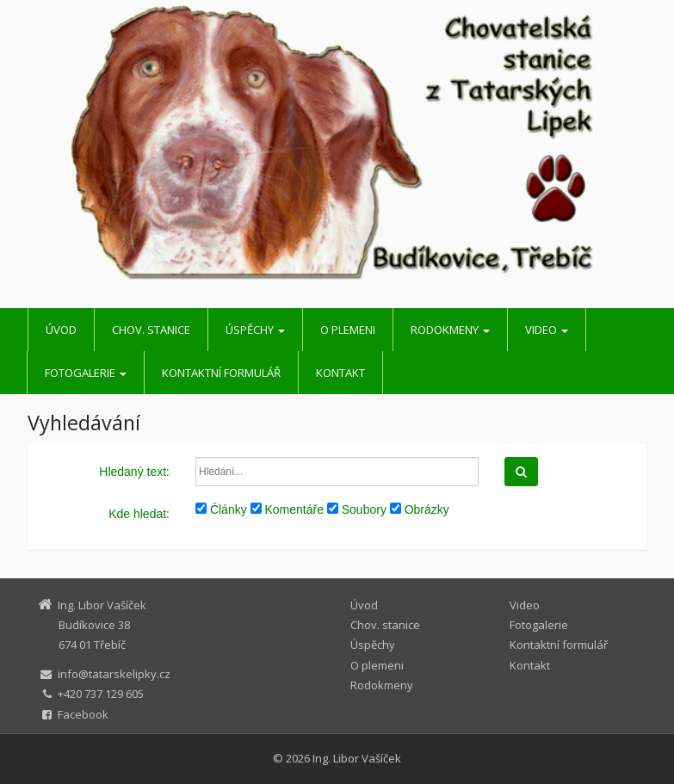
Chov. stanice (151, 329)
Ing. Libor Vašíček (356, 758)
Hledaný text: (134, 471)
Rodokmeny (450, 329)
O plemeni (347, 329)
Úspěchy (255, 329)
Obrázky (419, 509)
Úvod (61, 329)
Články (221, 509)
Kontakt (340, 372)
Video (546, 329)
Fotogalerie (86, 372)
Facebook (83, 714)
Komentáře (287, 509)
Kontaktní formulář (221, 372)
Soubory (356, 509)
